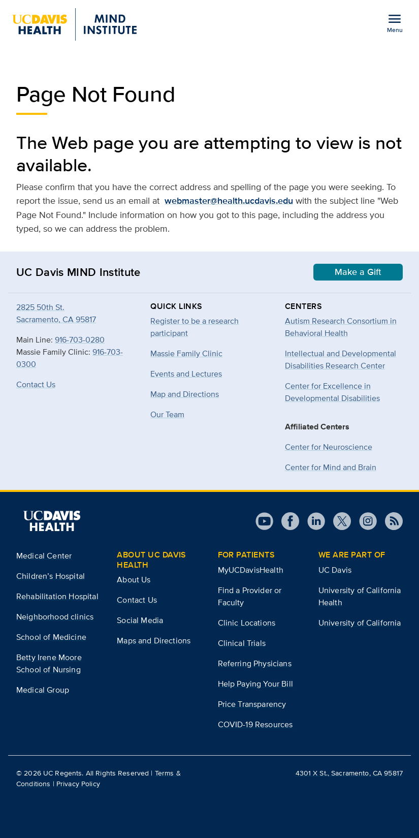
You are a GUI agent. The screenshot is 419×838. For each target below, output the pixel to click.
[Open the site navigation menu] (394, 23)
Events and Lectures (186, 374)
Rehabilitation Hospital (57, 596)
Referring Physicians (255, 663)
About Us (133, 579)
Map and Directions (184, 394)
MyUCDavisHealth (250, 570)
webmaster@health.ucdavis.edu (229, 200)
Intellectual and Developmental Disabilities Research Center (340, 359)
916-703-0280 (80, 340)
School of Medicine (51, 637)
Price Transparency (252, 704)
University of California (359, 623)
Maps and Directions (153, 640)
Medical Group (42, 690)
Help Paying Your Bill (255, 684)
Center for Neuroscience (328, 447)
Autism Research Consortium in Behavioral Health (341, 327)
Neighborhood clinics (54, 617)
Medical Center (44, 556)
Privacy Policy (78, 784)
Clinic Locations (247, 623)
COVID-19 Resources (255, 724)
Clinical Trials (242, 643)
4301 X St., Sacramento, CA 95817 (349, 773)
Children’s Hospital (50, 576)
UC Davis (334, 570)
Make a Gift (358, 271)
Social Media (140, 620)
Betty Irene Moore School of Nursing (49, 663)
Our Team (167, 414)
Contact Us (35, 384)
